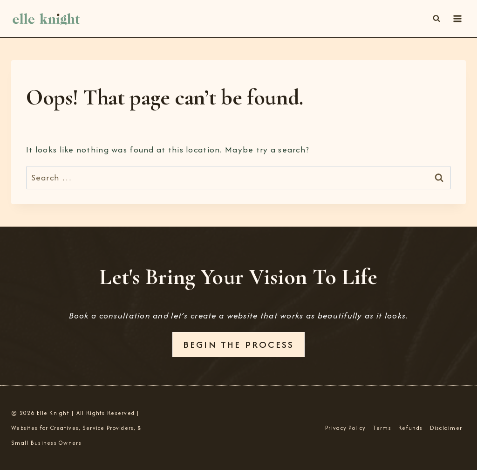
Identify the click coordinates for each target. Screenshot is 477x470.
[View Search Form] (436, 18)
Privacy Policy (345, 428)
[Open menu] (457, 18)
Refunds (410, 428)
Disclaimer (446, 428)
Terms (382, 428)
